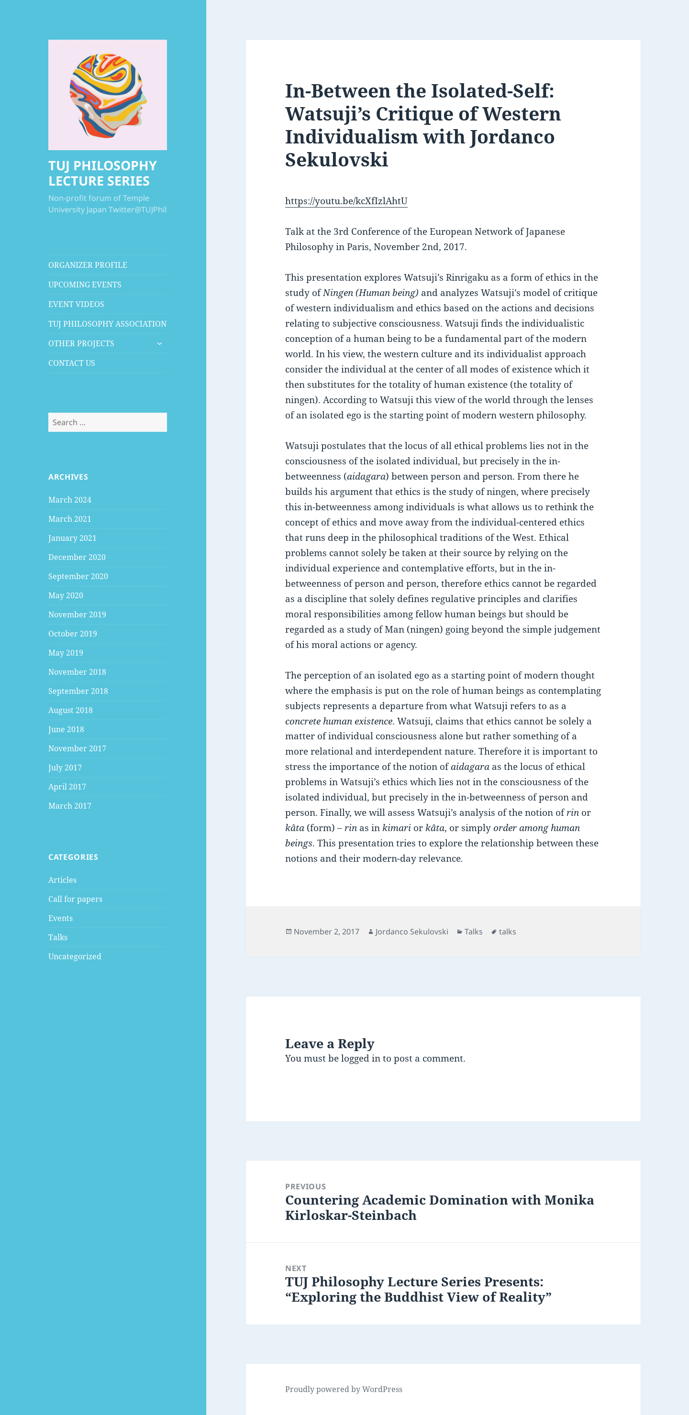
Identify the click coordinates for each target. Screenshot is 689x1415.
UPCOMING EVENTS (85, 284)
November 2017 (77, 748)
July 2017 (65, 767)
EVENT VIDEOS (76, 304)
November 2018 (77, 672)
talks (507, 931)
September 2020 (78, 576)
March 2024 (69, 499)
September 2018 (78, 691)
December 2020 (77, 557)
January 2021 (72, 538)
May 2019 (65, 652)
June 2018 (66, 729)
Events (60, 918)
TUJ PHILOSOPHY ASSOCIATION (107, 323)
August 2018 (70, 710)
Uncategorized (74, 956)
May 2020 (65, 595)
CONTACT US (71, 363)
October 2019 (72, 633)
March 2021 (69, 519)
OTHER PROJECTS (81, 343)
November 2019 (77, 614)
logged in (360, 1058)
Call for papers (75, 899)
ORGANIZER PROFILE (87, 265)
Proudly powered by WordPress (343, 1389)
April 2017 (67, 786)
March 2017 (69, 806)
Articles (62, 880)
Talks (57, 937)
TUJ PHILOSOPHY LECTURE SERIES (102, 172)
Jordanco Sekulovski (412, 931)
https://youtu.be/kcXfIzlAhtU (346, 201)
